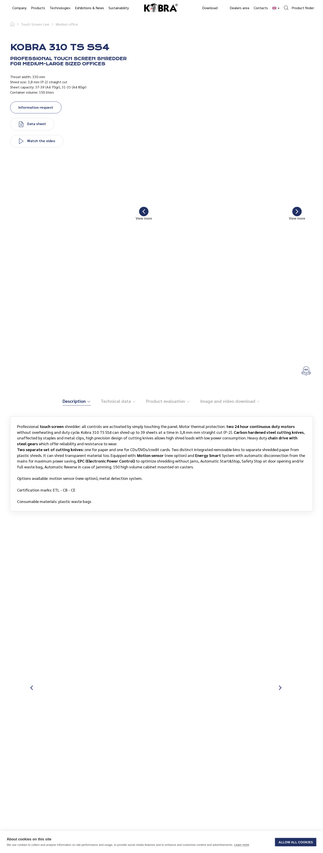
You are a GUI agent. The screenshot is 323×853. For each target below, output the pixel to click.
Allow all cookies (295, 842)
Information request (35, 107)
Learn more (241, 844)
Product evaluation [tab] (168, 401)
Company (19, 7)
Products (38, 7)
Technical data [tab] (118, 401)
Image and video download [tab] (230, 401)
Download (210, 7)
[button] (299, 5)
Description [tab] (77, 401)
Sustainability (119, 7)
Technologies (60, 7)
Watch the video (36, 141)
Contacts (261, 7)
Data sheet (32, 124)
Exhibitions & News (89, 7)
